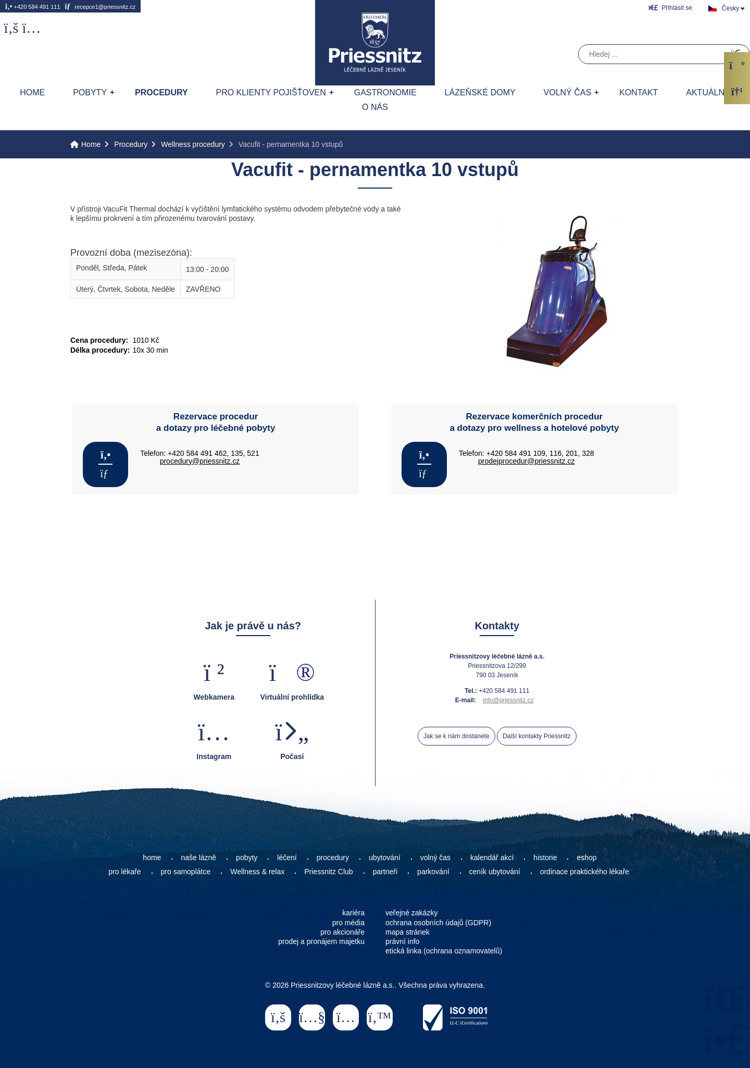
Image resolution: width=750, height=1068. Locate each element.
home (152, 857)
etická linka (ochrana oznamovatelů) (443, 951)
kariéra (353, 913)
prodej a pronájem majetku (321, 941)
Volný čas (568, 92)
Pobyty (90, 92)
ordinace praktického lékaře (585, 871)
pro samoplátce (186, 871)
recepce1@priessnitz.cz (100, 6)
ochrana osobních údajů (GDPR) (438, 922)
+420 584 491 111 (32, 6)
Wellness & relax (257, 871)
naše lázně (198, 857)
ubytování (385, 857)
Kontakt (638, 92)
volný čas (435, 857)
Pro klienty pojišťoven (271, 92)
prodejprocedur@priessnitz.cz (526, 461)
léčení (286, 857)
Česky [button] (730, 8)
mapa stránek (407, 932)
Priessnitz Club (328, 871)
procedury (333, 857)
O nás (375, 107)
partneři (385, 871)
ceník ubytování (494, 871)
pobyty (246, 857)
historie (545, 857)
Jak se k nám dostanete (456, 736)
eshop (586, 857)
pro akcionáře (342, 932)
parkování (433, 871)
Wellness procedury (193, 144)
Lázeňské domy (480, 92)
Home (375, 42)
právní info (402, 941)
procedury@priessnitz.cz (200, 461)
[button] (670, 8)
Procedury (161, 92)
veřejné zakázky (411, 913)
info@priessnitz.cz (508, 700)
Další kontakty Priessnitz (537, 736)
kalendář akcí (492, 857)
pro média (348, 922)
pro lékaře (124, 871)
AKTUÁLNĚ (708, 92)
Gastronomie (385, 92)
